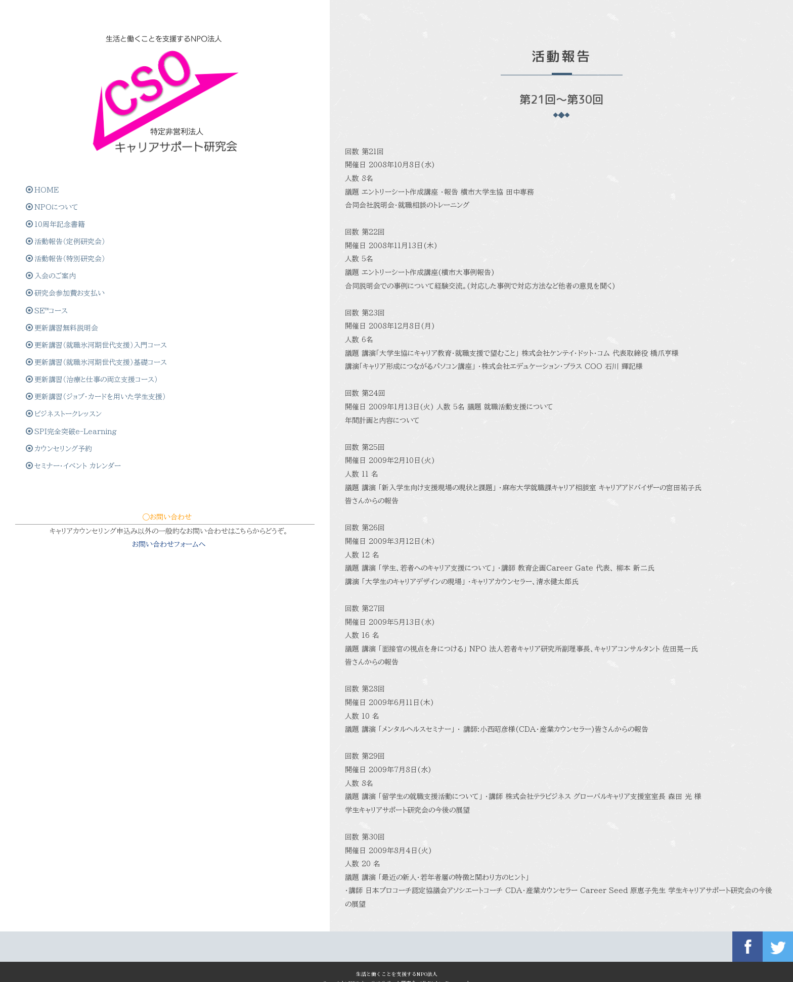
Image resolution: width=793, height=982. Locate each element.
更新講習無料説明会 (63, 304)
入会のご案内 (52, 251)
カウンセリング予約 (60, 499)
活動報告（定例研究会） (66, 216)
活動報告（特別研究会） (66, 234)
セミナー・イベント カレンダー (74, 517)
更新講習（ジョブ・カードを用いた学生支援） (73, 437)
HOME (43, 163)
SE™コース (48, 287)
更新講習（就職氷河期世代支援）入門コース (74, 331)
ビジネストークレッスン (65, 463)
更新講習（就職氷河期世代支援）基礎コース (74, 366)
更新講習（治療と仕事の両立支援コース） (73, 401)
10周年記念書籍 (56, 198)
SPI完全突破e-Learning (72, 481)
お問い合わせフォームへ (79, 622)
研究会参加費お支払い (66, 269)
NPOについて (53, 180)
